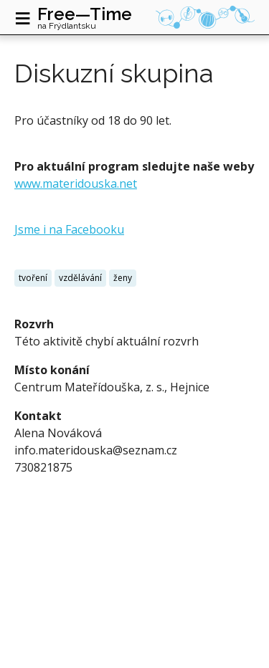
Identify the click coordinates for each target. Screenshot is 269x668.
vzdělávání (80, 278)
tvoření (33, 278)
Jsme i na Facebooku (69, 229)
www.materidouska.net (75, 183)
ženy (122, 278)
